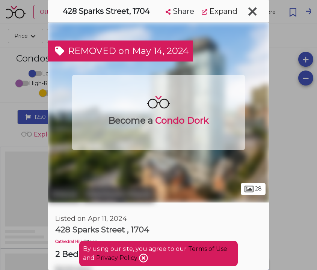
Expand (219, 11)
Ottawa (64, 194)
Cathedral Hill (68, 241)
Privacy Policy (117, 257)
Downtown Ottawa (118, 194)
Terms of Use (207, 248)
